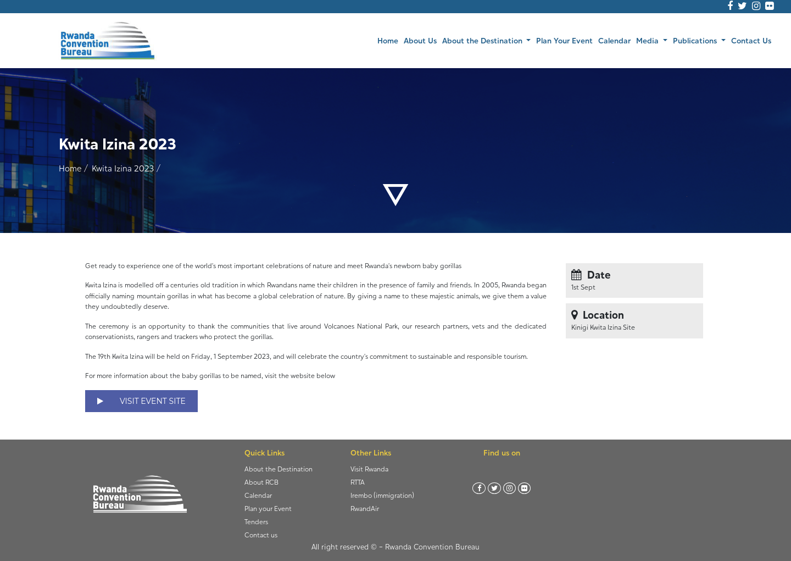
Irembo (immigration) (382, 495)
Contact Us (751, 40)
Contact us (260, 535)
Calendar (614, 40)
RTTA (357, 482)
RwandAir (364, 508)
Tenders (256, 522)
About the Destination (278, 469)
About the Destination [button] (483, 40)
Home (389, 40)
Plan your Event (268, 508)
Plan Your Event (564, 40)
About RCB (261, 482)
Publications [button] (696, 40)
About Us (420, 40)
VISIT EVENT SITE (141, 401)
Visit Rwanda (369, 469)
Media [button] (648, 40)
